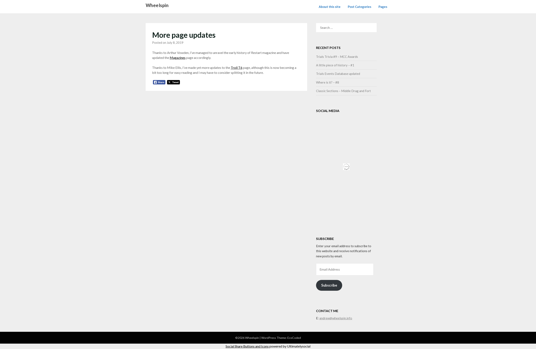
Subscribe (329, 285)
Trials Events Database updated (338, 73)
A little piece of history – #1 (335, 65)
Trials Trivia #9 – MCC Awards (337, 56)
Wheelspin (157, 5)
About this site (330, 7)
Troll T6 (236, 67)
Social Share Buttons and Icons (247, 346)
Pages (382, 7)
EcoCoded (294, 337)
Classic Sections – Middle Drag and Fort (343, 91)
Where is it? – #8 (327, 82)
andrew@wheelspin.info (335, 318)
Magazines (178, 58)
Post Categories (359, 7)
